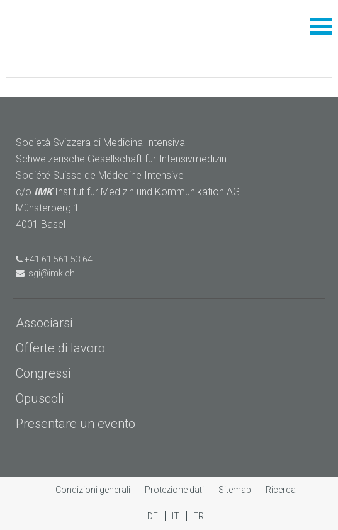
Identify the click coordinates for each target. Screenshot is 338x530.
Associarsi (44, 322)
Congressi (43, 373)
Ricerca (281, 490)
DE (153, 516)
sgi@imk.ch (45, 273)
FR (198, 516)
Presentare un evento (75, 423)
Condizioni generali (93, 490)
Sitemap (235, 490)
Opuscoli (40, 398)
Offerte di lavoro (60, 348)
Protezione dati (175, 490)
